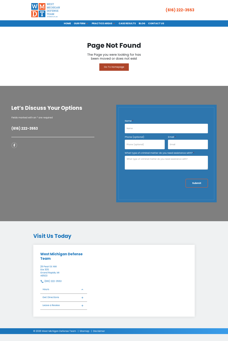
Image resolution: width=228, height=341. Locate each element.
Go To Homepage (114, 67)
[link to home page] (45, 10)
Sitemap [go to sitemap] (84, 331)
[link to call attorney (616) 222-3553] (180, 10)
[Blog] (142, 23)
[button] (87, 23)
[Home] (67, 23)
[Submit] (197, 183)
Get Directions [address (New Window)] (63, 297)
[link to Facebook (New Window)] (14, 145)
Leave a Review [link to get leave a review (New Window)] (63, 305)
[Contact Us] (156, 23)
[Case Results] (127, 23)
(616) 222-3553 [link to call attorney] (51, 281)
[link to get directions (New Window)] (63, 271)
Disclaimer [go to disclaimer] (99, 331)
